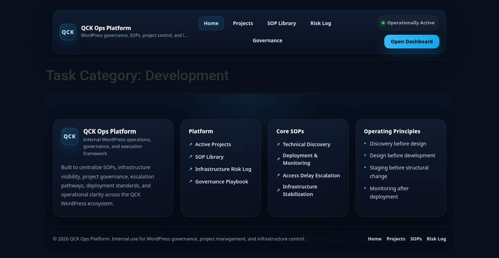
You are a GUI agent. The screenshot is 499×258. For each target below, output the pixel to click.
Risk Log (321, 23)
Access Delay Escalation (311, 175)
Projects (243, 23)
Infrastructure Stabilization (300, 190)
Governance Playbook (221, 181)
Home (211, 23)
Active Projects (213, 144)
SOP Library (281, 23)
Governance (267, 40)
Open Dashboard (412, 41)
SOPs (416, 238)
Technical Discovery (306, 144)
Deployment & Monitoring (300, 159)
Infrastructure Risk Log (223, 169)
